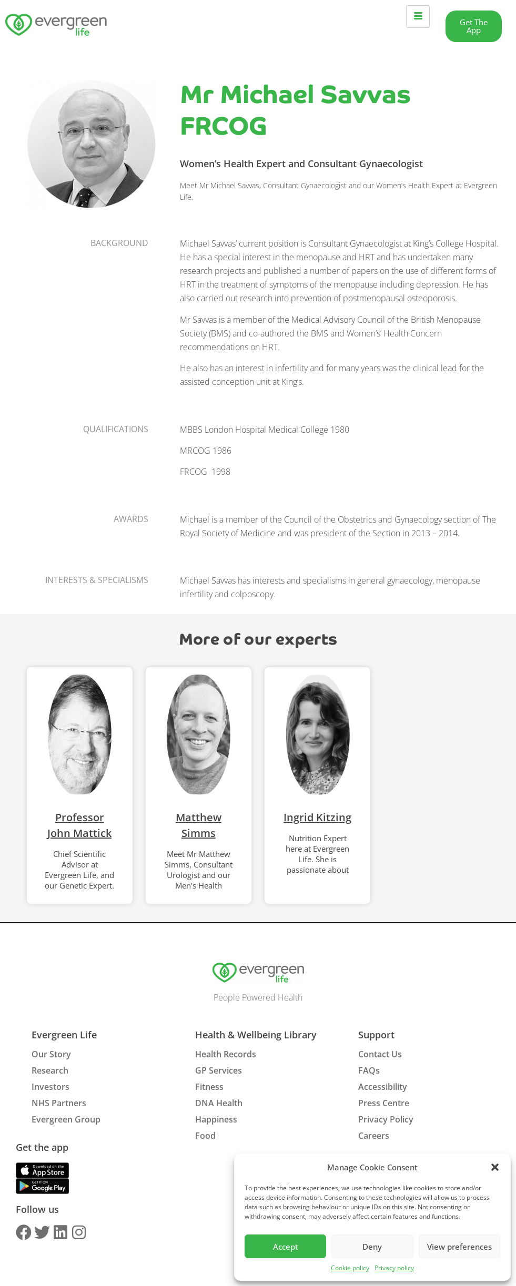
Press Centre (383, 1103)
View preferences (459, 1246)
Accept (285, 1246)
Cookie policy (350, 1267)
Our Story (51, 1054)
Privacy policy (394, 1267)
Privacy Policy (385, 1119)
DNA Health (218, 1103)
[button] (495, 1167)
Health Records (225, 1054)
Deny (372, 1246)
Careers (373, 1135)
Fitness (209, 1087)
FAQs (369, 1070)
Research (50, 1070)
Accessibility (382, 1087)
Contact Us (380, 1054)
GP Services (218, 1070)
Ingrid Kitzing (317, 817)
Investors (50, 1087)
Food (205, 1135)
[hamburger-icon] (418, 16)
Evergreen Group (66, 1119)
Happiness (216, 1119)
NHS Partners (59, 1103)
